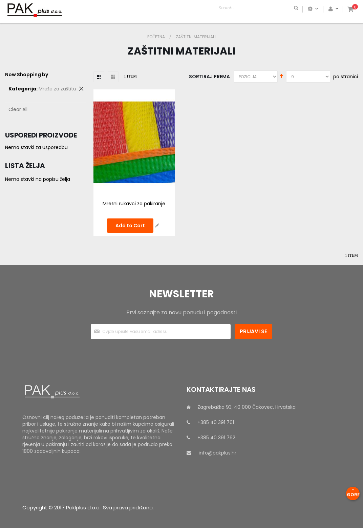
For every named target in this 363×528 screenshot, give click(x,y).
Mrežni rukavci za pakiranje (134, 203)
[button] (157, 225)
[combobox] (283, 9)
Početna (156, 37)
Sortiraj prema (209, 76)
